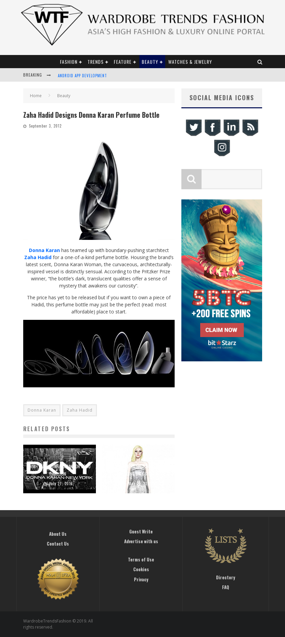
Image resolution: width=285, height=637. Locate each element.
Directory (225, 577)
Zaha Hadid (37, 257)
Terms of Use (141, 559)
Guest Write (141, 531)
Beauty (150, 61)
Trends (95, 61)
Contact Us (58, 543)
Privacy (141, 579)
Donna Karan (44, 250)
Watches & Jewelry (190, 61)
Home (36, 96)
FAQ (225, 587)
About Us (58, 533)
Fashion (68, 61)
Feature (123, 61)
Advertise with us (141, 541)
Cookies (141, 569)
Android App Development (82, 75)
